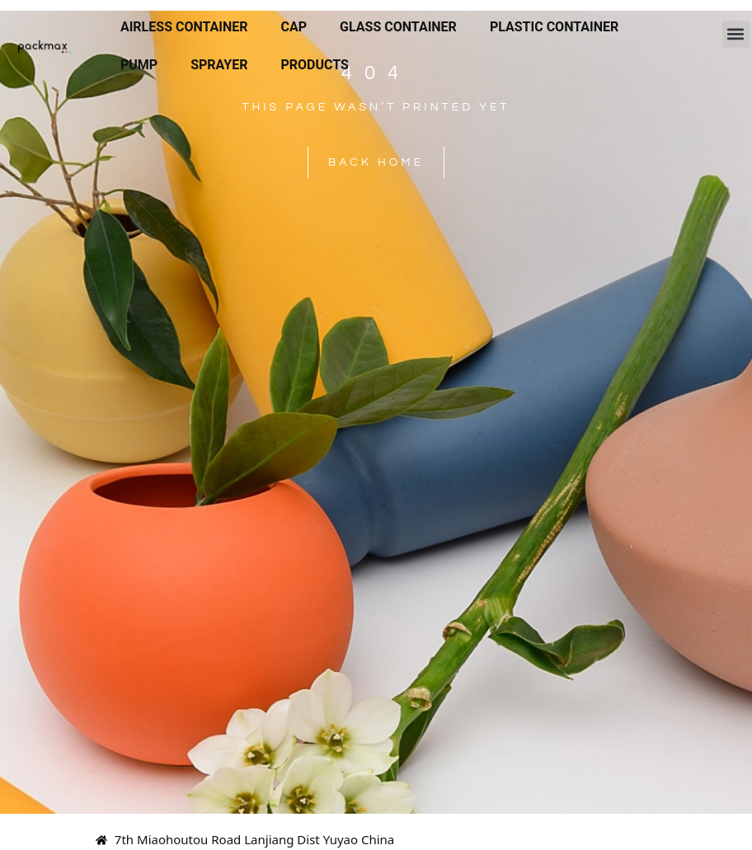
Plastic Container (554, 27)
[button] (736, 34)
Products (314, 65)
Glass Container (398, 27)
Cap (294, 27)
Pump (138, 65)
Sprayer (218, 65)
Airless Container (184, 27)
